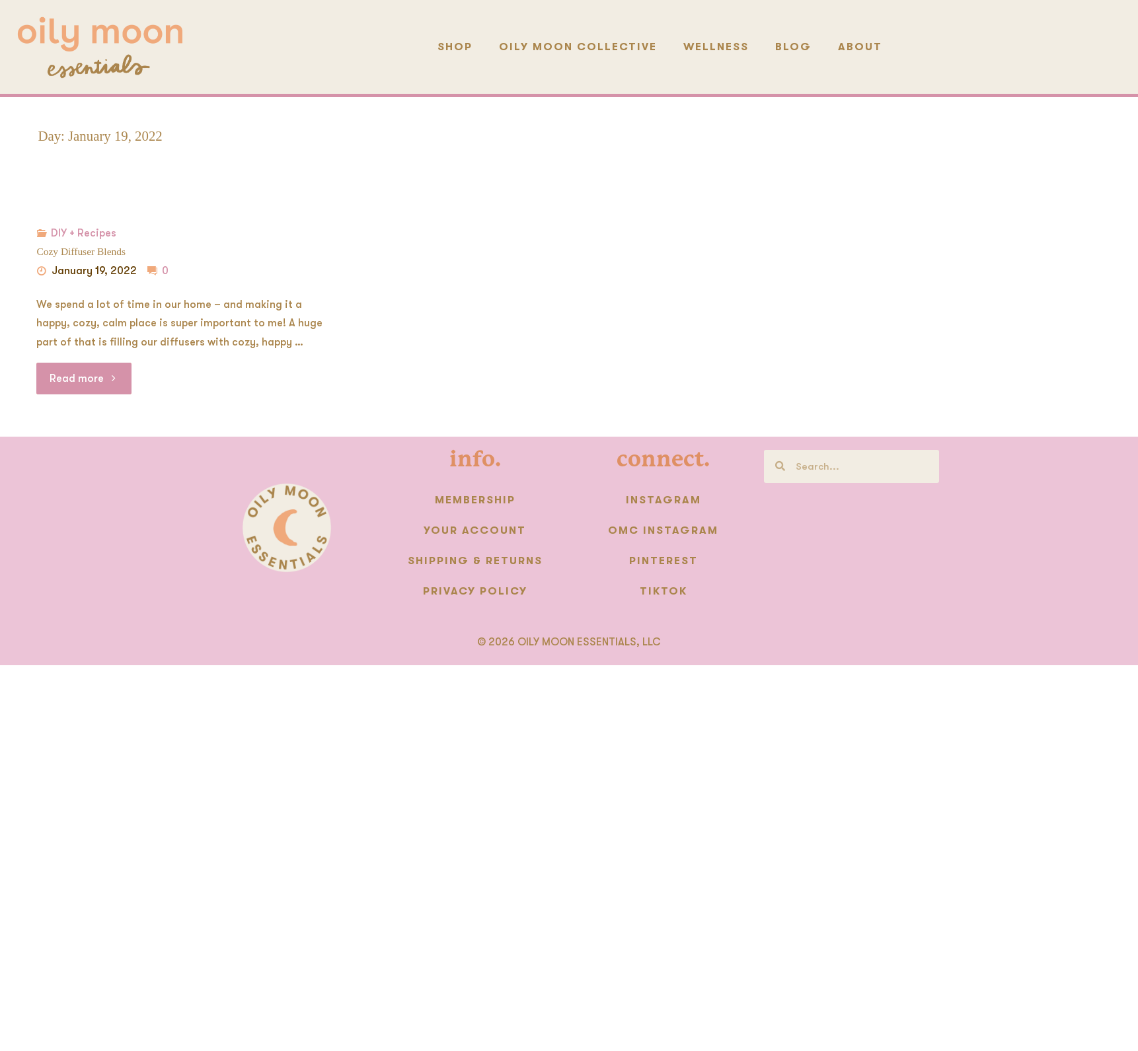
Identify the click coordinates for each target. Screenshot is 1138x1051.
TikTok (663, 591)
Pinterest (663, 561)
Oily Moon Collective (578, 47)
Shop (455, 47)
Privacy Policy (475, 591)
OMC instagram (663, 530)
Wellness (716, 47)
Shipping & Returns (475, 561)
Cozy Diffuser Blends (80, 251)
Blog (793, 47)
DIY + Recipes (83, 233)
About (860, 47)
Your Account (475, 530)
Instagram (663, 500)
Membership (475, 500)
